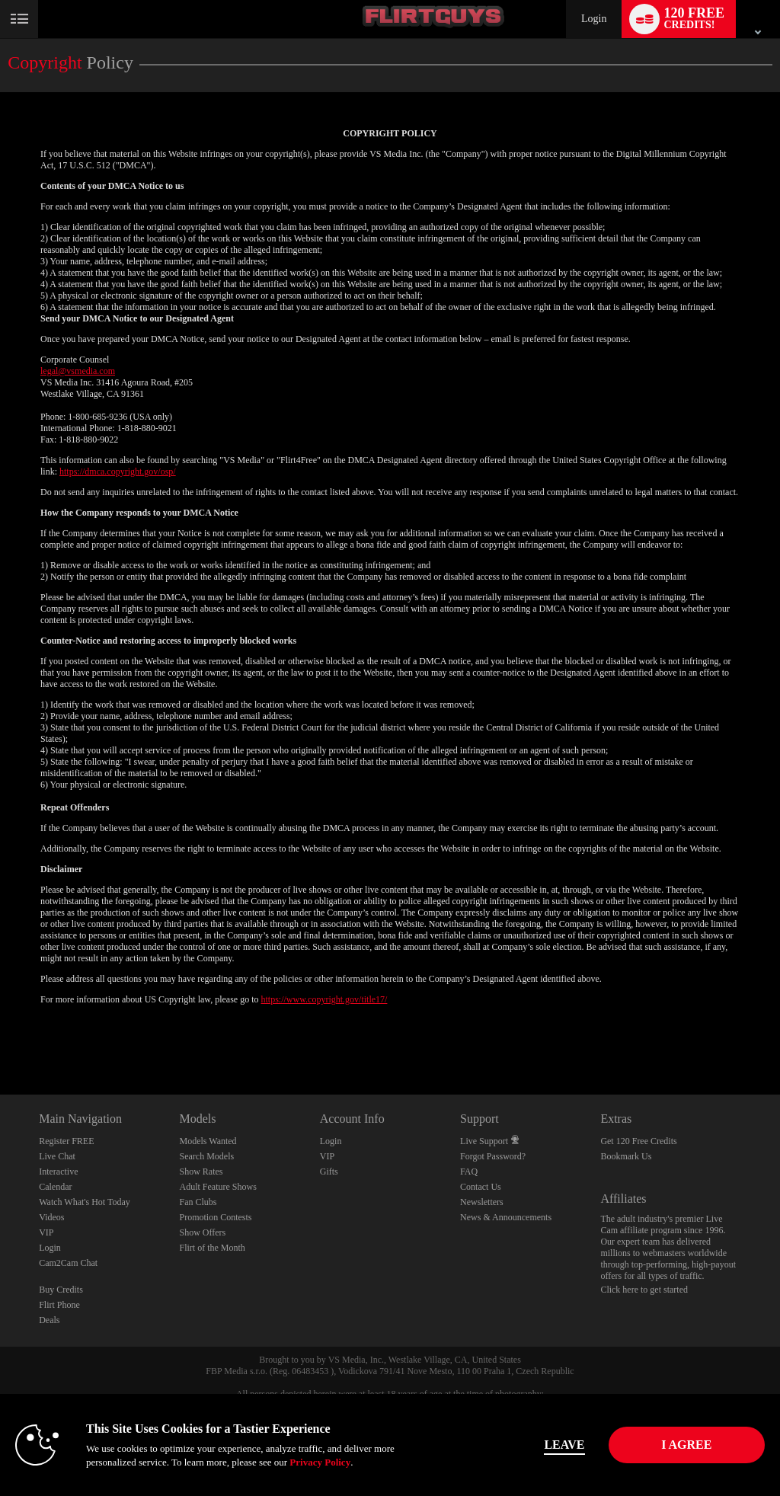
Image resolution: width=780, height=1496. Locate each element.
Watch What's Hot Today (84, 1202)
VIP (46, 1232)
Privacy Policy (319, 1462)
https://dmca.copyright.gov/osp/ (117, 471)
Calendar (55, 1186)
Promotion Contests (215, 1217)
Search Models (206, 1156)
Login (593, 18)
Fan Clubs (197, 1202)
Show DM (0, 1037)
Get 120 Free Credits (638, 1141)
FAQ (469, 1171)
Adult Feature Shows (217, 1186)
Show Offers (202, 1232)
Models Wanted (207, 1141)
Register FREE (66, 1141)
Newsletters (481, 1202)
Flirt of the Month (212, 1247)
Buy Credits (61, 1289)
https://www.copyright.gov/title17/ (324, 999)
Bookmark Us (625, 1156)
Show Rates (200, 1171)
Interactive (58, 1171)
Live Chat (57, 1156)
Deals (49, 1320)
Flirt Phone (59, 1304)
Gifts (329, 1171)
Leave (541, 1444)
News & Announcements (505, 1217)
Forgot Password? (493, 1156)
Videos (51, 1217)
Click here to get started (644, 1289)
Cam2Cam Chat (68, 1263)
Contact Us (480, 1186)
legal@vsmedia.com (77, 371)
